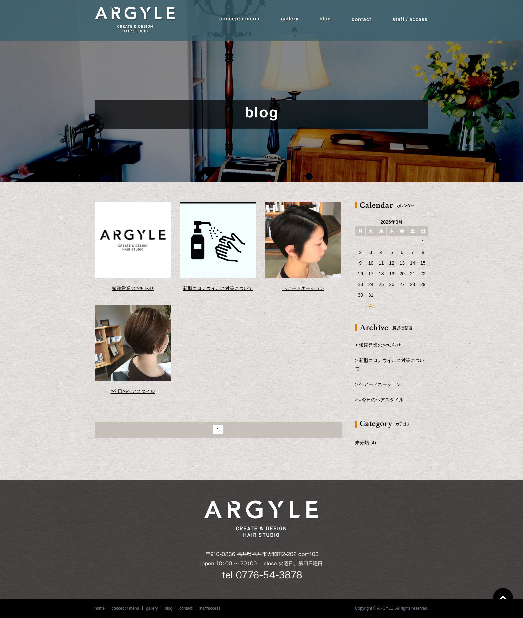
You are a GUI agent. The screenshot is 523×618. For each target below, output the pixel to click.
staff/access (209, 608)
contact (185, 608)
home (100, 608)
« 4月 (370, 305)
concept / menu (125, 608)
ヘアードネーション (303, 288)
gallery (152, 608)
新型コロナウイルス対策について (218, 288)
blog (168, 608)
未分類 (362, 442)
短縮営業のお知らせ (133, 288)
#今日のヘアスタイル (133, 391)
